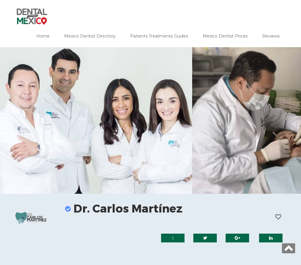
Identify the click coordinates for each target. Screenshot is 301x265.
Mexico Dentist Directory (90, 36)
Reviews (271, 36)
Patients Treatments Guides (159, 36)
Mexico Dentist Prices (225, 36)
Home (43, 36)
